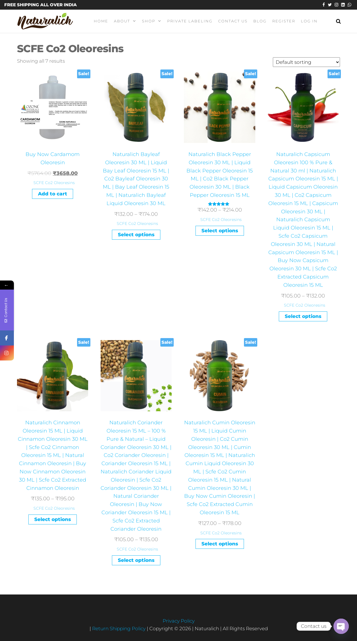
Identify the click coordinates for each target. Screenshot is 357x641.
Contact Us (233, 21)
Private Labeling (189, 21)
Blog (260, 21)
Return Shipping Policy (119, 628)
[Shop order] (306, 62)
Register (283, 21)
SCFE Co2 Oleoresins (54, 182)
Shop (148, 21)
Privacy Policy (179, 621)
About (122, 21)
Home (101, 21)
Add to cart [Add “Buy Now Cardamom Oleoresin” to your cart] (52, 194)
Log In (309, 21)
